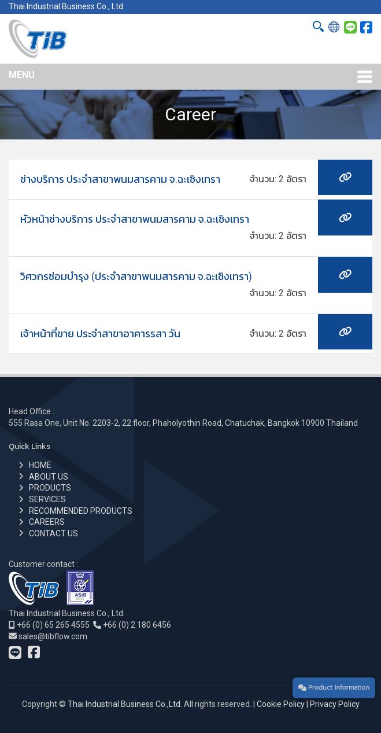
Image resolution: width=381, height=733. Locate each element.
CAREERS (47, 521)
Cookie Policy (281, 704)
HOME (40, 465)
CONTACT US (53, 533)
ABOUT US (48, 476)
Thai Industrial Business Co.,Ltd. (125, 704)
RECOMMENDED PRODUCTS (80, 510)
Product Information (333, 688)
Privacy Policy (335, 704)
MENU (22, 74)
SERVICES (47, 499)
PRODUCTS (50, 487)
